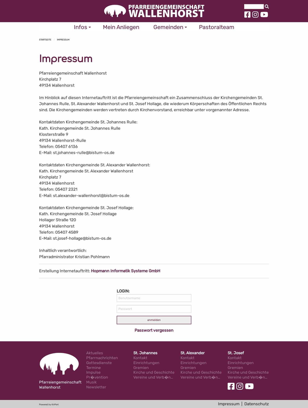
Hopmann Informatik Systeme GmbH (125, 271)
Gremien (141, 368)
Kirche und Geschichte (153, 373)
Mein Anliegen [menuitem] (121, 27)
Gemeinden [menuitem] (168, 27)
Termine (93, 368)
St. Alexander (193, 353)
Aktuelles (94, 353)
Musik (91, 382)
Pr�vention (97, 377)
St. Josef (236, 353)
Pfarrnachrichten (102, 358)
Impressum (63, 39)
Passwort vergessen (154, 330)
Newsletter (96, 387)
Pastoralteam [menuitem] (216, 27)
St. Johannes (145, 353)
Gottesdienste (99, 363)
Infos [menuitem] (80, 27)
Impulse (93, 373)
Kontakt (140, 358)
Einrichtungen (146, 363)
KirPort (55, 404)
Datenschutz (256, 404)
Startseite (45, 39)
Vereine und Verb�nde (154, 377)
